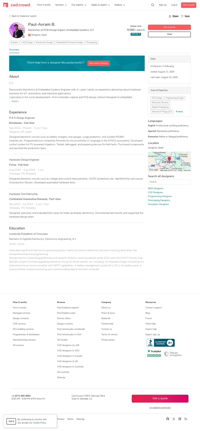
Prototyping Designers (159, 200)
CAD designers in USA (68, 351)
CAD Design (27, 43)
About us (106, 308)
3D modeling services (23, 329)
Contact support (153, 308)
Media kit (105, 318)
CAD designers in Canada (69, 356)
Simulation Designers (158, 204)
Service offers (64, 318)
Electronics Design (44, 43)
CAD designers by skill (68, 345)
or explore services (160, 408)
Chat (169, 34)
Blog (147, 313)
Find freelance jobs (66, 313)
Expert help (151, 329)
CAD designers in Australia (70, 367)
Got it (11, 421)
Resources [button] (150, 302)
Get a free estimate (98, 63)
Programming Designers (160, 196)
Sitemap (61, 377)
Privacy (60, 419)
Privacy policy (108, 340)
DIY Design (157, 98)
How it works (19, 308)
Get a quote (188, 5)
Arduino (14, 43)
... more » (14, 101)
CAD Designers (155, 192)
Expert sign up (152, 334)
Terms (70, 419)
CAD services (19, 324)
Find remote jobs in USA (69, 334)
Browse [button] (61, 302)
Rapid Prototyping (160, 107)
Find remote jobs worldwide (71, 329)
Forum (148, 318)
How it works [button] (20, 302)
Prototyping (91, 43)
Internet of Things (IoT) (162, 112)
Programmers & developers (26, 334)
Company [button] (106, 302)
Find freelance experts (68, 308)
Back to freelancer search (23, 16)
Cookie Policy (39, 423)
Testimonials (107, 324)
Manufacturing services (24, 340)
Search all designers (161, 176)
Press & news (108, 313)
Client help (150, 324)
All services (18, 345)
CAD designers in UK (67, 361)
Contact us (106, 329)
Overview (14, 50)
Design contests (21, 318)
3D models (62, 340)
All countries (63, 372)
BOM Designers (155, 188)
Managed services (21, 313)
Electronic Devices (160, 103)
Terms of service (109, 334)
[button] (61, 5)
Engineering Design (175, 98)
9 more (179, 112)
